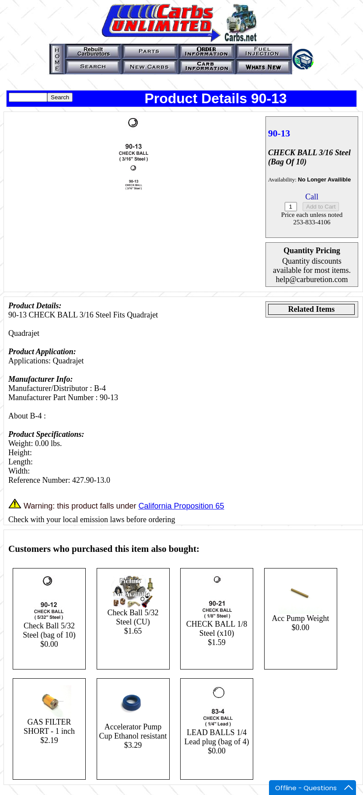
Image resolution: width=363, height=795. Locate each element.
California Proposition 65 (181, 506)
